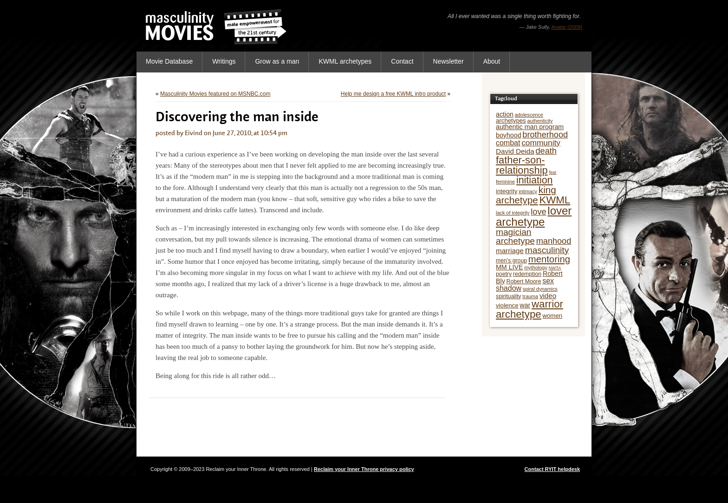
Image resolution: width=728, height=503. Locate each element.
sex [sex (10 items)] (548, 281)
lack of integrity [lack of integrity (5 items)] (513, 213)
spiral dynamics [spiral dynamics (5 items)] (540, 289)
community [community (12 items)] (540, 142)
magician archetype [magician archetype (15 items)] (515, 236)
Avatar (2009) (567, 27)
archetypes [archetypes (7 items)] (511, 120)
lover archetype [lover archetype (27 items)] (534, 216)
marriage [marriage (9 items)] (510, 251)
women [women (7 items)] (552, 315)
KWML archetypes (344, 61)
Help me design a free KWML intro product (393, 94)
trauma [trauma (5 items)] (530, 296)
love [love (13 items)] (538, 211)
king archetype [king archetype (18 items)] (526, 194)
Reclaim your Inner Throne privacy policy (364, 469)
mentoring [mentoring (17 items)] (549, 259)
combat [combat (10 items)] (508, 143)
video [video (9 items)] (548, 296)
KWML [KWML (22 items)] (555, 200)
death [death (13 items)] (546, 151)
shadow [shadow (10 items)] (508, 288)
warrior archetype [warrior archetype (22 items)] (529, 309)
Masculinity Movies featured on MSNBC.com (215, 94)
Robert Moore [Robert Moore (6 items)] (524, 281)
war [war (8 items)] (525, 305)
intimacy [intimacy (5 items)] (528, 191)
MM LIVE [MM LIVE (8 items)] (509, 267)
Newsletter (448, 61)
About (491, 61)
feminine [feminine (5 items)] (505, 181)
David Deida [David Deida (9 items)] (515, 151)
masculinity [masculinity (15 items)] (547, 250)
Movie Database (169, 61)
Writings (223, 61)
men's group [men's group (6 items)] (511, 260)
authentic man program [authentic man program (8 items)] (530, 127)
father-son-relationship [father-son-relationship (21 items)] (522, 165)
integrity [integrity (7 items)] (506, 191)
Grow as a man (277, 61)
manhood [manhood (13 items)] (554, 241)
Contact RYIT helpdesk (552, 469)
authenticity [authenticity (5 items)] (540, 121)
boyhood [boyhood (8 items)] (508, 135)
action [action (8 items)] (505, 114)
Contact (402, 61)
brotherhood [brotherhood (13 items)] (545, 134)
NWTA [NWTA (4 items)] (555, 268)
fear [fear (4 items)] (552, 172)
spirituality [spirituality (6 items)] (508, 296)
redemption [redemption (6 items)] (527, 274)
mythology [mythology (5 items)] (535, 267)
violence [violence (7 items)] (507, 305)
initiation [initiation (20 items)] (534, 180)
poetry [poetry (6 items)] (504, 274)
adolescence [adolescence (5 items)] (529, 115)
